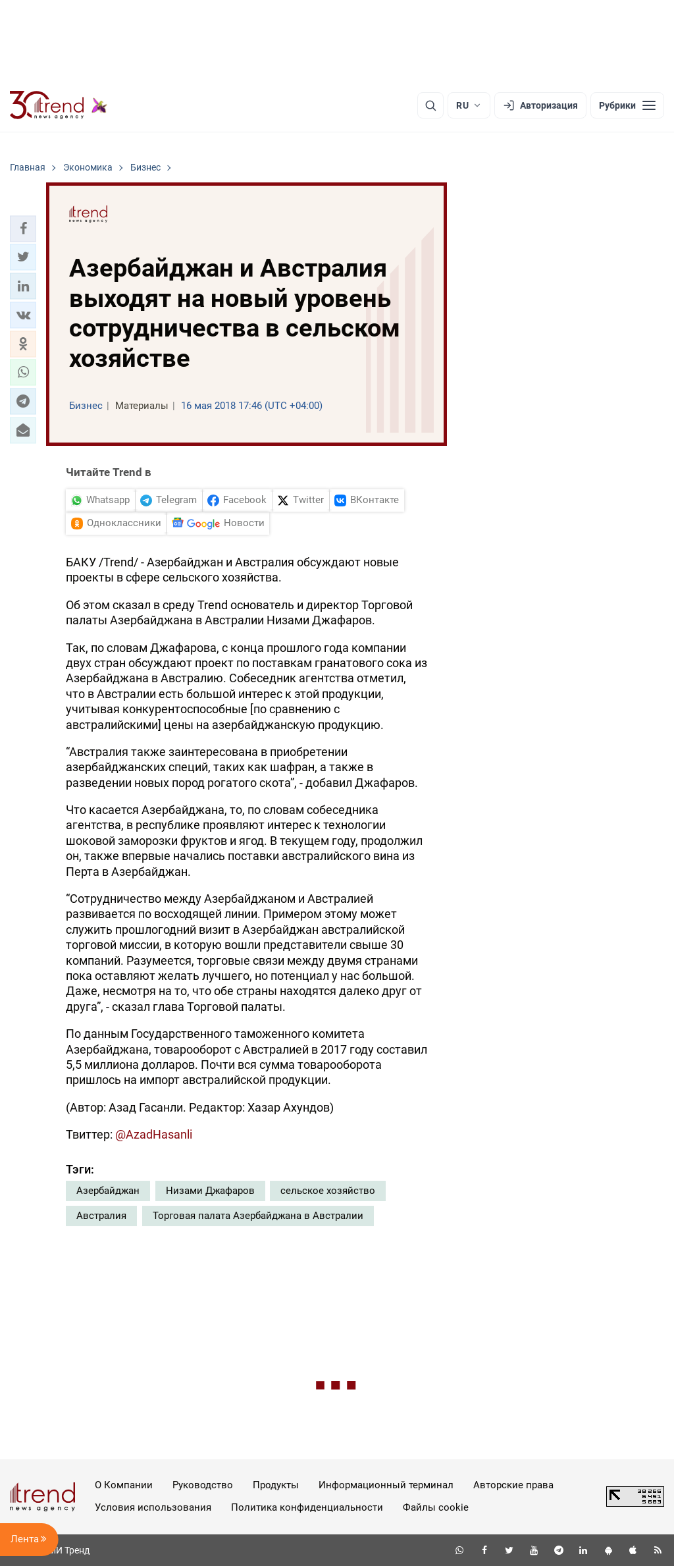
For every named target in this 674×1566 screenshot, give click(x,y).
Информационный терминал (386, 1485)
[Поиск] (430, 105)
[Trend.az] (58, 105)
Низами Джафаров (210, 1191)
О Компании (124, 1485)
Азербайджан (108, 1191)
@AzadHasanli (153, 1134)
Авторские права (513, 1485)
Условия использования (153, 1507)
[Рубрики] (627, 105)
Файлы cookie (436, 1507)
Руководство (202, 1485)
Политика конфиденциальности (307, 1507)
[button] (23, 228)
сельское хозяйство (327, 1191)
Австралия (101, 1216)
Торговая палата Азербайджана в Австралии (258, 1216)
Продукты (276, 1485)
